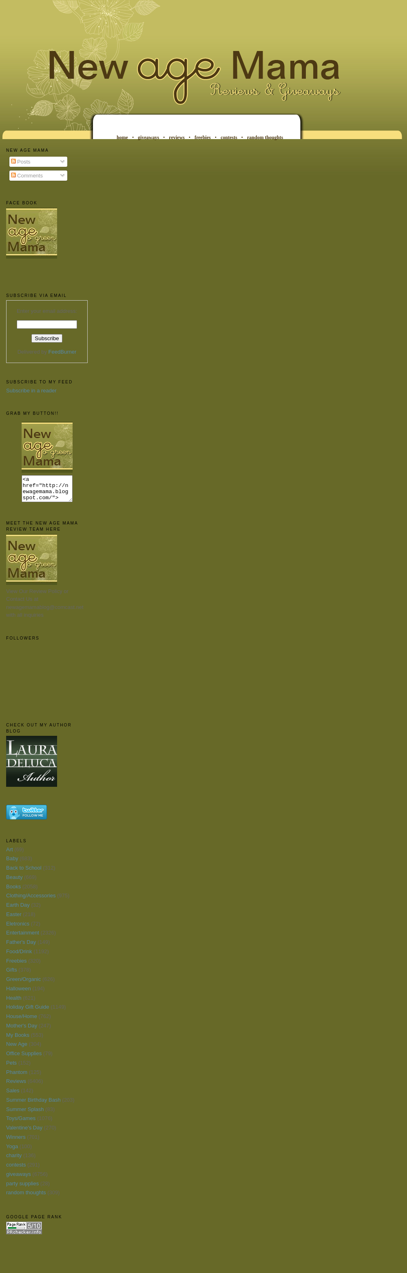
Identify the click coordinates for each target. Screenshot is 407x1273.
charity (14, 1160)
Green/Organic (23, 984)
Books (13, 891)
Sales (13, 1095)
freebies (203, 137)
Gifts (11, 975)
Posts (21, 162)
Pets (11, 1068)
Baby (12, 863)
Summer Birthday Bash (33, 1105)
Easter (14, 919)
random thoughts (265, 137)
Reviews (16, 1086)
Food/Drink (19, 956)
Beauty (14, 882)
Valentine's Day (24, 1132)
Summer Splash (25, 1114)
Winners (16, 1142)
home (122, 137)
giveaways (148, 137)
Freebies (16, 966)
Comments (27, 176)
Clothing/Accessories (30, 900)
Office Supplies (24, 1058)
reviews (176, 137)
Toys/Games (20, 1123)
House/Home (21, 1021)
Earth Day (18, 910)
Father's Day (21, 947)
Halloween (18, 993)
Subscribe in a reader (31, 390)
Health (14, 1003)
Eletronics (17, 928)
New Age (16, 1049)
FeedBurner (63, 352)
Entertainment (22, 937)
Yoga (12, 1151)
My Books (17, 1040)
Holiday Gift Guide (27, 1012)
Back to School (24, 873)
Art (9, 854)
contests (229, 137)
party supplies (22, 1188)
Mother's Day (21, 1030)
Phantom (16, 1077)
